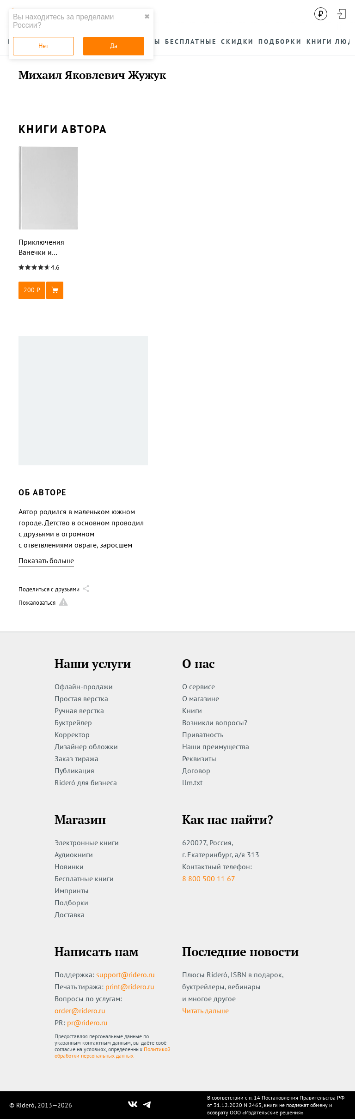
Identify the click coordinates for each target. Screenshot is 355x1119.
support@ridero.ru (125, 974)
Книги (192, 710)
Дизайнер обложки (86, 746)
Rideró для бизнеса (86, 782)
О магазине (200, 698)
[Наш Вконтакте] (133, 1105)
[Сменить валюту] (320, 13)
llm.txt (192, 782)
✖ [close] (147, 16)
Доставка (70, 914)
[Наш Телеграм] (147, 1105)
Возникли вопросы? (214, 722)
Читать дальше (205, 1010)
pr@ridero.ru (87, 1022)
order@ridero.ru (80, 1010)
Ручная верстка (79, 710)
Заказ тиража (76, 758)
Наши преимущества (215, 746)
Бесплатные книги (84, 878)
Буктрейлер (73, 722)
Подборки (71, 902)
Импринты (72, 890)
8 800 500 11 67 (208, 878)
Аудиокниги (74, 854)
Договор (196, 770)
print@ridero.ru (129, 986)
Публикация (74, 770)
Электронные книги (87, 842)
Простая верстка (81, 698)
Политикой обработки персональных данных (113, 1052)
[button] (48, 290)
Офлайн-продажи (84, 686)
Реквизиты (199, 758)
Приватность (202, 734)
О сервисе (198, 686)
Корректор (72, 734)
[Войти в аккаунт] (341, 14)
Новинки (69, 866)
